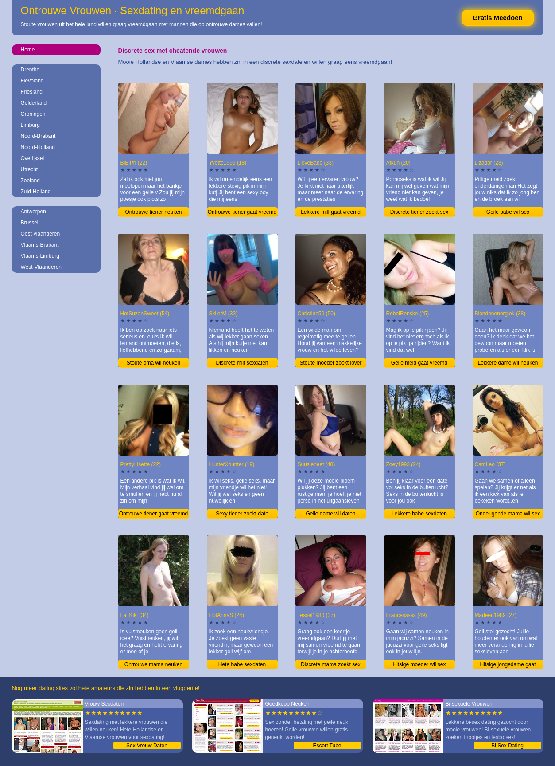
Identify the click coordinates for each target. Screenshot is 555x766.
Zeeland (30, 180)
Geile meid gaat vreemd (419, 363)
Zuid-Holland (36, 192)
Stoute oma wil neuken (153, 363)
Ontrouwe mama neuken (153, 664)
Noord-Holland (38, 147)
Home (28, 50)
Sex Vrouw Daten (146, 745)
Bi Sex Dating (507, 745)
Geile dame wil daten (330, 514)
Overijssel (32, 158)
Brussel (30, 223)
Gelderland (34, 103)
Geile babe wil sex (507, 212)
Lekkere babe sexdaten (419, 514)
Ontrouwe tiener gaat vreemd (242, 212)
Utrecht (29, 169)
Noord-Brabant (38, 136)
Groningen (33, 114)
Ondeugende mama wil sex (508, 514)
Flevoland (32, 81)
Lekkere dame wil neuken (507, 363)
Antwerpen (33, 211)
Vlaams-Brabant (40, 245)
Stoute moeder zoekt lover (330, 363)
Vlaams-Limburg (40, 256)
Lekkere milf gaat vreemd (331, 212)
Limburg (30, 125)
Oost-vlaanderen (40, 234)
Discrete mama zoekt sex (331, 664)
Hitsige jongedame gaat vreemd (508, 665)
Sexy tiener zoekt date (242, 514)
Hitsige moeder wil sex (419, 664)
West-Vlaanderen (41, 267)
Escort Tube (327, 745)
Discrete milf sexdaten (242, 363)
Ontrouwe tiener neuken (153, 212)
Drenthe (30, 70)
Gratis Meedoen (498, 17)
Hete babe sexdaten (242, 664)
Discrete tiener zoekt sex (419, 212)
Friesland (32, 92)
